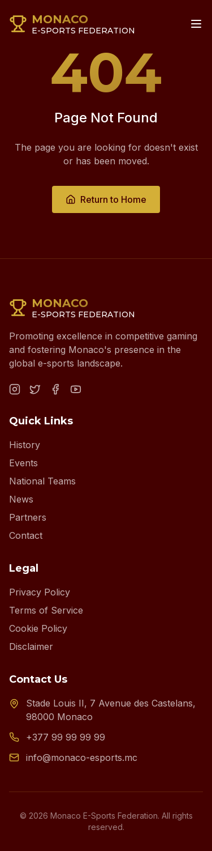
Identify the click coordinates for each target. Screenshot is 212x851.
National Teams (42, 481)
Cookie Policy (38, 628)
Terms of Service (46, 610)
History (24, 444)
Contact (25, 535)
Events (23, 463)
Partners (27, 517)
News (21, 499)
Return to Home (106, 199)
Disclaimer (31, 646)
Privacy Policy (39, 592)
